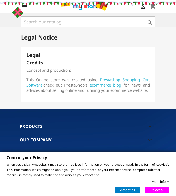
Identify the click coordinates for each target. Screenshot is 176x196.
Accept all (127, 189)
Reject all (157, 189)
